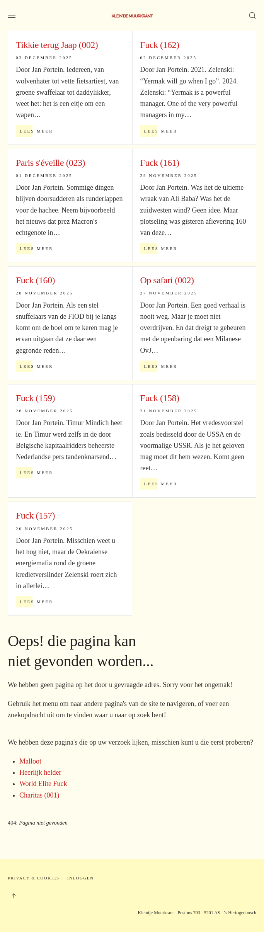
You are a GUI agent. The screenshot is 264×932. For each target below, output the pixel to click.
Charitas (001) (39, 795)
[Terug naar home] (132, 15)
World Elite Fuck (43, 783)
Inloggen (80, 878)
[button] (11, 15)
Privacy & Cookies (34, 878)
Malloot (30, 761)
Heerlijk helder (40, 772)
